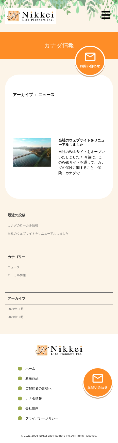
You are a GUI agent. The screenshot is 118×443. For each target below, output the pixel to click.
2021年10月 (16, 316)
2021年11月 (16, 308)
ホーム (30, 368)
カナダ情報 (33, 398)
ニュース (14, 267)
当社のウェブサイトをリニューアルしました (38, 233)
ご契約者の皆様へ (38, 388)
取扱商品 (32, 378)
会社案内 (32, 408)
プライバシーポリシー (41, 418)
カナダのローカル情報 (23, 225)
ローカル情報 (17, 275)
